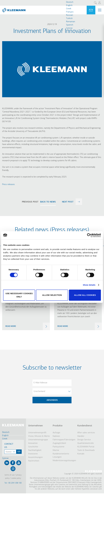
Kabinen (56, 436)
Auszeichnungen (35, 457)
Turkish (69, 18)
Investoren (33, 454)
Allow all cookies (85, 295)
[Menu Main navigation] (100, 10)
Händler (80, 436)
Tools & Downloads (86, 450)
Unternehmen (35, 425)
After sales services (86, 433)
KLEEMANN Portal (85, 447)
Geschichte (33, 447)
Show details (89, 285)
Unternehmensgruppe (38, 440)
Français (70, 12)
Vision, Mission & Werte (39, 436)
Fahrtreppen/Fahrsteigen (64, 440)
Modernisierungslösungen (64, 461)
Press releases (8, 184)
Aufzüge (56, 433)
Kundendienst (84, 425)
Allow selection (52, 295)
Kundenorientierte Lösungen (61, 455)
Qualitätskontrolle (85, 443)
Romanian (70, 22)
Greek (68, 9)
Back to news (48, 202)
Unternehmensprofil (37, 433)
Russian (69, 15)
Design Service (84, 440)
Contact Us (8, 445)
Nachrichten (33, 461)
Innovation (33, 443)
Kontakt (80, 454)
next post (67, 202)
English (69, 5)
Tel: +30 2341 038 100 (13, 483)
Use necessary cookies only (19, 295)
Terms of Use (9, 475)
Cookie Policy (16, 478)
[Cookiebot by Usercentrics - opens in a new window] (89, 235)
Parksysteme (58, 447)
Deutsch (69, 2)
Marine (56, 450)
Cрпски (69, 28)
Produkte (57, 425)
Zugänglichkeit (59, 443)
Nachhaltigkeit (34, 450)
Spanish (69, 25)
